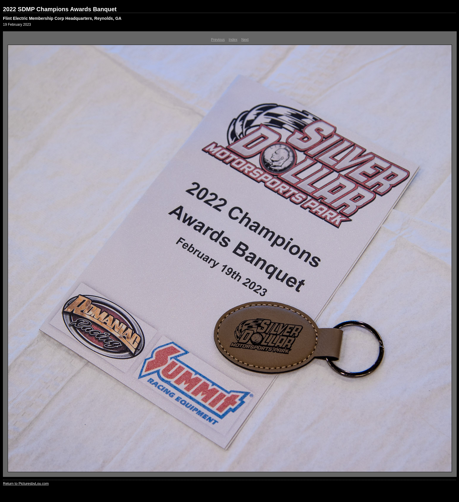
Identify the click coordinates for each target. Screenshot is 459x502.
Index (233, 40)
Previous (218, 40)
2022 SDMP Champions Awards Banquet (60, 9)
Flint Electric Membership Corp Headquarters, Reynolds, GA (62, 18)
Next (245, 40)
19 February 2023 (17, 24)
